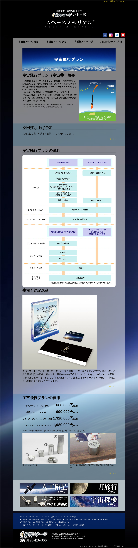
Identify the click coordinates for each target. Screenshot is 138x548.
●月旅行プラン (51, 522)
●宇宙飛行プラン (26, 522)
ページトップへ (111, 139)
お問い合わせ (119, 1)
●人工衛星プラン (39, 522)
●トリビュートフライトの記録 (51, 519)
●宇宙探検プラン (63, 522)
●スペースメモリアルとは (45, 517)
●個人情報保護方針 (77, 525)
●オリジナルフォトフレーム (29, 525)
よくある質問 (107, 1)
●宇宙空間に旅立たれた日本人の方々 (96, 519)
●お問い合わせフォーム (62, 525)
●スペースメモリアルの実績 (29, 519)
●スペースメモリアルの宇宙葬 (65, 517)
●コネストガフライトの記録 (72, 519)
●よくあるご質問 (46, 525)
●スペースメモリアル (27, 517)
